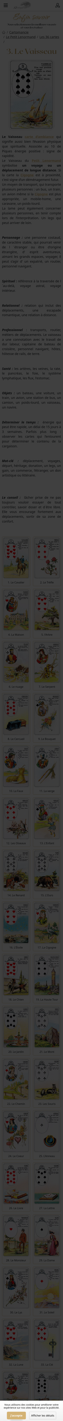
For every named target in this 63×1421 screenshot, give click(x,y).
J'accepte (16, 1415)
